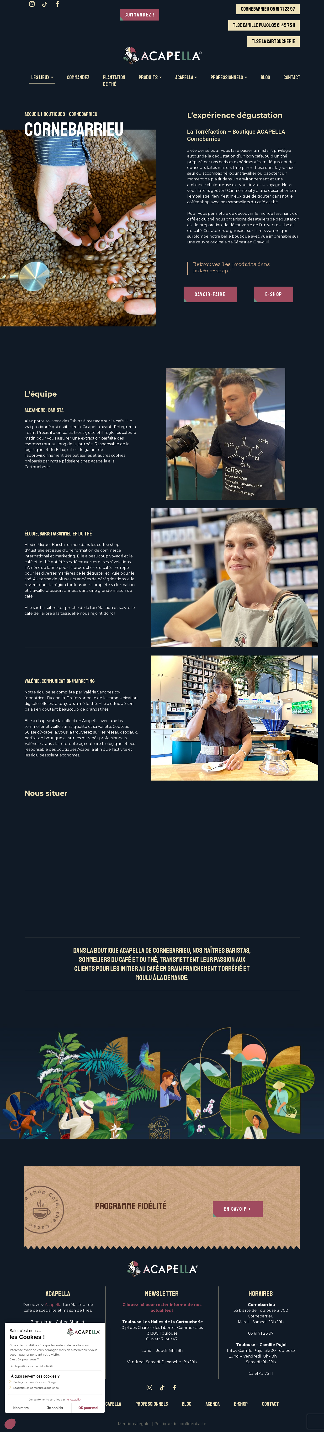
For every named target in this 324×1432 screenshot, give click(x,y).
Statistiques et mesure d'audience (35, 1388)
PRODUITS (148, 77)
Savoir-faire (211, 294)
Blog (186, 1404)
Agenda (213, 1404)
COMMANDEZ (78, 77)
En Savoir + (238, 1209)
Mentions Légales (134, 1424)
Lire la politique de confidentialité (31, 1366)
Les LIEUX (40, 77)
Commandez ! (139, 14)
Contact (270, 1404)
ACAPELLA (184, 77)
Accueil (32, 114)
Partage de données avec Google (35, 1382)
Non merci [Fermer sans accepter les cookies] (21, 1408)
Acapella (112, 1404)
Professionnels (151, 1404)
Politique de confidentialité (180, 1424)
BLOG (265, 77)
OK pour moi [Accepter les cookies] (88, 1408)
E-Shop (274, 294)
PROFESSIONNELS (227, 77)
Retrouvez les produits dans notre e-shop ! (231, 268)
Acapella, (53, 1304)
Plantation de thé (114, 81)
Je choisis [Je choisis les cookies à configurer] (54, 1408)
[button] (10, 1424)
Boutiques (54, 114)
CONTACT (291, 77)
